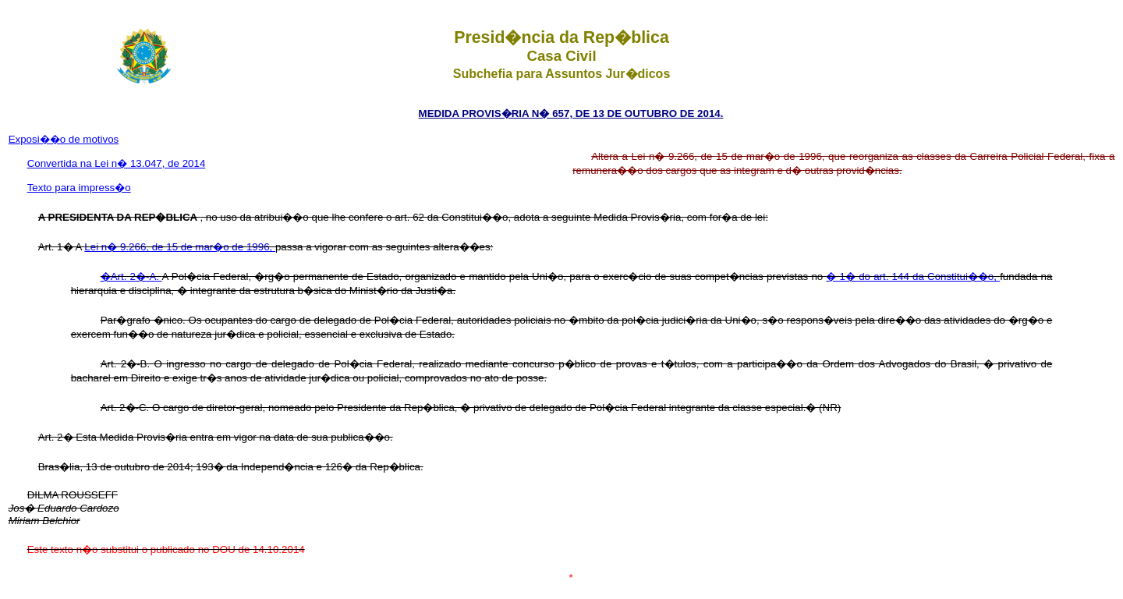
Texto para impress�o (79, 187)
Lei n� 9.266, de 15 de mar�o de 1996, (179, 247)
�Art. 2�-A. (131, 276)
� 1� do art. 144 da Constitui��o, (913, 276)
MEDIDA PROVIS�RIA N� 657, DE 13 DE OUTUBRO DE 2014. (571, 113)
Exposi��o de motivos (64, 139)
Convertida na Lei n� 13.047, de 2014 (116, 163)
